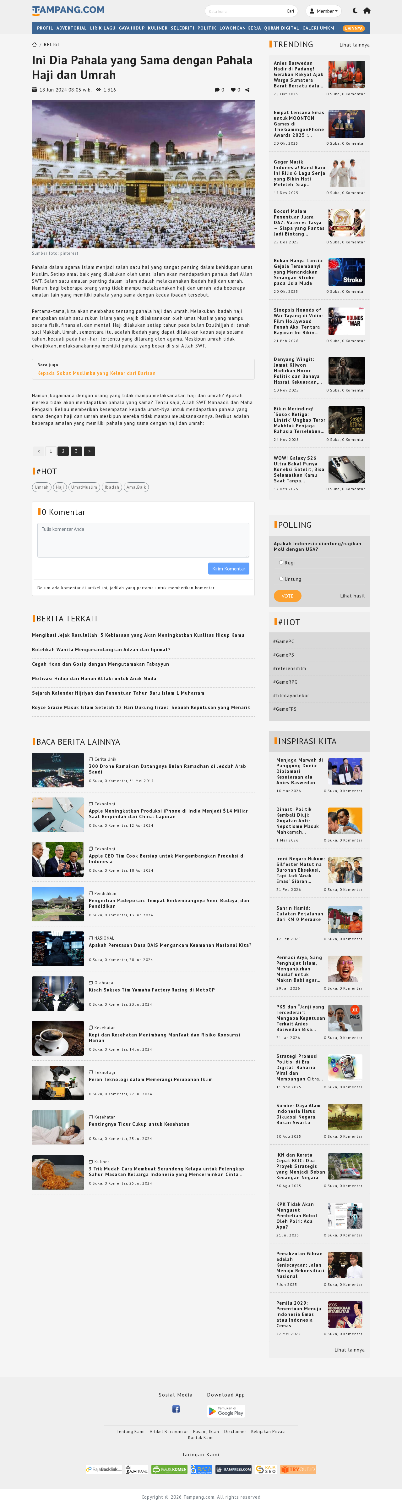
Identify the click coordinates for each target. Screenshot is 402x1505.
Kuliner (102, 1161)
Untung (290, 579)
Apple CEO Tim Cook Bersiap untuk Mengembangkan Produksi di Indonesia (167, 858)
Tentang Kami (131, 1431)
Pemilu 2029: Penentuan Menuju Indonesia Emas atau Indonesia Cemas (298, 1314)
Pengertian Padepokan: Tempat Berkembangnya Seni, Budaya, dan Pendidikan (169, 903)
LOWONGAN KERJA (240, 28)
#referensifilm (289, 668)
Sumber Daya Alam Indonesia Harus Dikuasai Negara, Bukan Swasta (298, 1114)
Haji (60, 487)
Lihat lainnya (355, 45)
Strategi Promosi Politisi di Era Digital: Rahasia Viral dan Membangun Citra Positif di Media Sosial (297, 1067)
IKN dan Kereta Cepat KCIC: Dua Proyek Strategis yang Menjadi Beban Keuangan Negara (300, 1166)
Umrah (42, 487)
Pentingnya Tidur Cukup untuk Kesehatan (139, 1124)
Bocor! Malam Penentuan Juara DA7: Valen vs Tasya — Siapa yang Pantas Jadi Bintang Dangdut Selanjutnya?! (299, 222)
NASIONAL (104, 938)
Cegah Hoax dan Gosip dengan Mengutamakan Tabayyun (100, 664)
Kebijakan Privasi (268, 1431)
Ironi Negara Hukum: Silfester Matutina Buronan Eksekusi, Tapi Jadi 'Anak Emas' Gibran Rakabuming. (300, 870)
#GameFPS (285, 709)
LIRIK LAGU (103, 28)
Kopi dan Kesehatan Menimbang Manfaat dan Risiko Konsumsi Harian (164, 1037)
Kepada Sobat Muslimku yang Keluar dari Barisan (96, 373)
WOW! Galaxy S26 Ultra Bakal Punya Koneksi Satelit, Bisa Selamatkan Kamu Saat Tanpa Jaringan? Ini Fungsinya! (299, 469)
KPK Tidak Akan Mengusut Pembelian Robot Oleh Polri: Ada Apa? (297, 1216)
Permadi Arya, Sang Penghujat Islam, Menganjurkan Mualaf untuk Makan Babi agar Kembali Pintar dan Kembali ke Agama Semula (299, 969)
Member (322, 11)
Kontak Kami (201, 1437)
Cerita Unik (106, 759)
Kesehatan (105, 1027)
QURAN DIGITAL (281, 28)
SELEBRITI (182, 28)
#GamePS (283, 655)
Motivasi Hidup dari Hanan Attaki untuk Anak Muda (94, 678)
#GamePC (283, 641)
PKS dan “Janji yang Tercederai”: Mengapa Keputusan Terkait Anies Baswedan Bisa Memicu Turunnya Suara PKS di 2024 (300, 1018)
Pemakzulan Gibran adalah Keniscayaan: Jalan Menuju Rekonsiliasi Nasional (300, 1265)
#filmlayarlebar (291, 695)
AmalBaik (136, 487)
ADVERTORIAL (72, 28)
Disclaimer (235, 1431)
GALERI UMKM (318, 28)
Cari (290, 11)
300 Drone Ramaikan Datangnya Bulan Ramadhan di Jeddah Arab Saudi (167, 769)
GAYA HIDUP (132, 28)
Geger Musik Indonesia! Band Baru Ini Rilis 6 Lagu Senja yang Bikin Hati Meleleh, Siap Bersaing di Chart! (299, 173)
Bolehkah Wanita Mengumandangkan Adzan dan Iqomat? (101, 650)
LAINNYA (353, 28)
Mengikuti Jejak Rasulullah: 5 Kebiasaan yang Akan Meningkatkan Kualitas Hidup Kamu (138, 635)
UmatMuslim (84, 487)
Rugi (287, 563)
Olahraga (104, 983)
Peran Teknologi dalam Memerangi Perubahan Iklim (151, 1079)
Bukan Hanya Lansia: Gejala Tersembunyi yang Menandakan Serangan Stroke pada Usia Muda (299, 272)
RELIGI (51, 44)
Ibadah (112, 487)
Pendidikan (106, 893)
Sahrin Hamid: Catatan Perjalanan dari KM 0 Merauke (299, 913)
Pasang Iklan (206, 1431)
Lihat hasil (352, 596)
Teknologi (105, 804)
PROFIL (45, 28)
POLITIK (207, 28)
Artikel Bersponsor (169, 1431)
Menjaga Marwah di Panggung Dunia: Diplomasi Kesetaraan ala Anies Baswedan (299, 771)
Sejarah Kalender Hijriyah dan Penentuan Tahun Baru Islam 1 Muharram (118, 693)
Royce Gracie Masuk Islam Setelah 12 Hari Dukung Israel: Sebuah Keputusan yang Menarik (141, 707)
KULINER (158, 28)
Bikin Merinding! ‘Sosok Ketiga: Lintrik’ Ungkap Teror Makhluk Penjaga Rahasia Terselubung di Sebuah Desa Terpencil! (299, 420)
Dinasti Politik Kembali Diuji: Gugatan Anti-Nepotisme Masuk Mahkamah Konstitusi (297, 821)
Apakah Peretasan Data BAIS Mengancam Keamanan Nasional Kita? (170, 945)
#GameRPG (285, 682)
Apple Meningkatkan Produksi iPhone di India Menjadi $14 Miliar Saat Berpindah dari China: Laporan (168, 813)
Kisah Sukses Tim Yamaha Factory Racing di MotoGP (152, 990)
